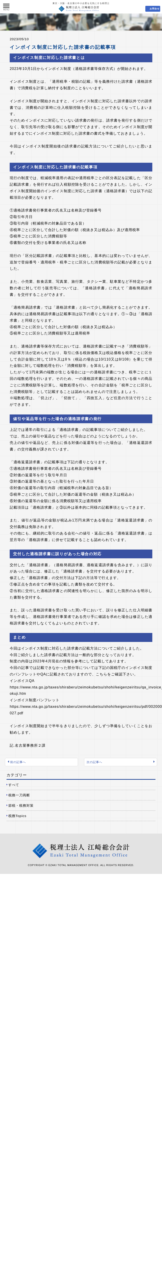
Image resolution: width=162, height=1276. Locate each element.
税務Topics (17, 816)
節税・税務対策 (21, 805)
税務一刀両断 (19, 795)
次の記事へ (94, 762)
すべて (13, 785)
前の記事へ (18, 762)
